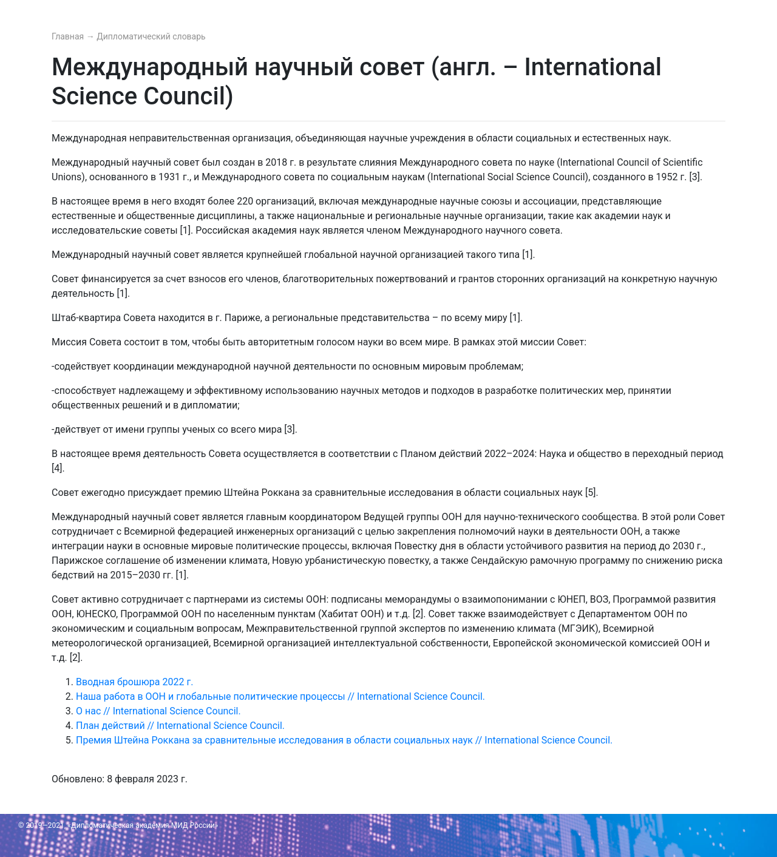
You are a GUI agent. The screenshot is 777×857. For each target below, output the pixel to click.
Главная (69, 36)
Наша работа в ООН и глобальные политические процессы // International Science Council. (280, 696)
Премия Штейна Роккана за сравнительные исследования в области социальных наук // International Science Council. (344, 740)
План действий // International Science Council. (180, 725)
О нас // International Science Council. (158, 711)
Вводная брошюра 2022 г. (134, 682)
